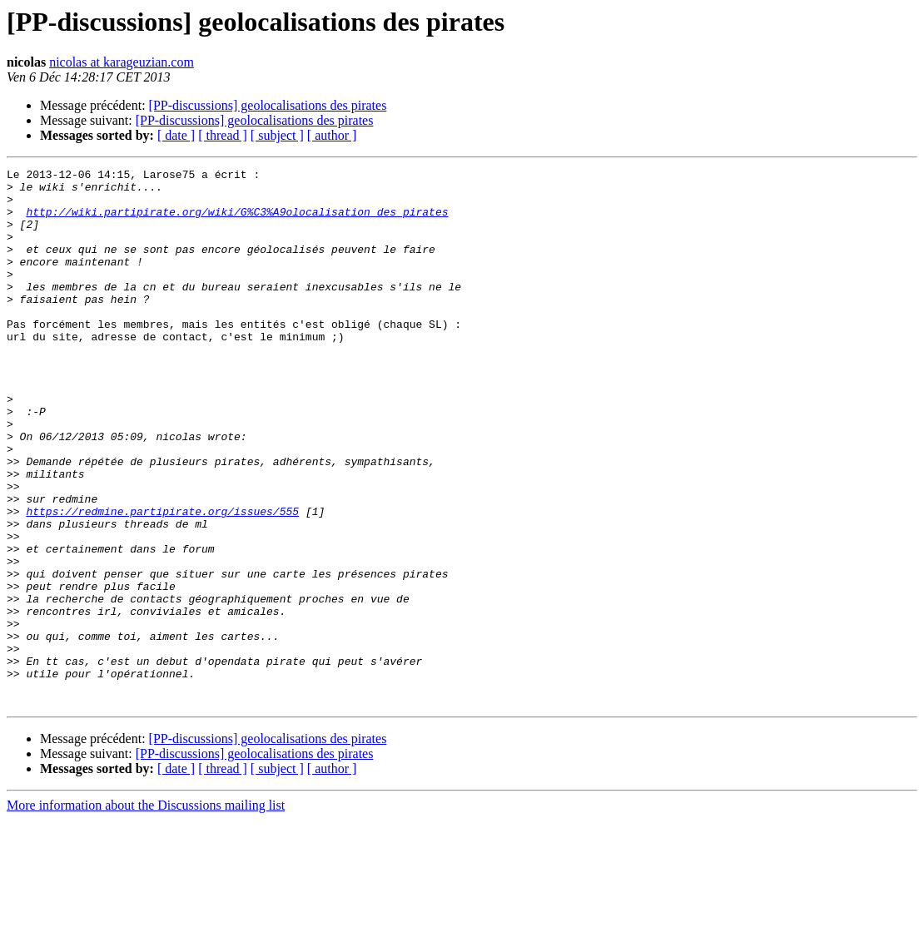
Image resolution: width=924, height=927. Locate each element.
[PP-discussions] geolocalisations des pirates (268, 105)
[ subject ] (277, 135)
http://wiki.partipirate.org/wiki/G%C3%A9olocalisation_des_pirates (237, 221)
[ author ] (332, 135)
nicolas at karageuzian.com (121, 62)
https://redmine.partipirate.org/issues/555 (162, 580)
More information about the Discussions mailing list (146, 912)
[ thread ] (222, 135)
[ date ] (176, 135)
